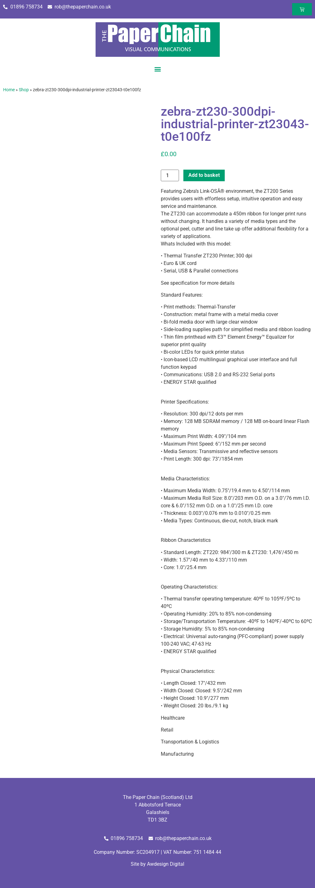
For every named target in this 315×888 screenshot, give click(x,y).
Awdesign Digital (165, 864)
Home (9, 89)
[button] (157, 69)
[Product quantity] (170, 175)
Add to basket (204, 175)
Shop (24, 89)
